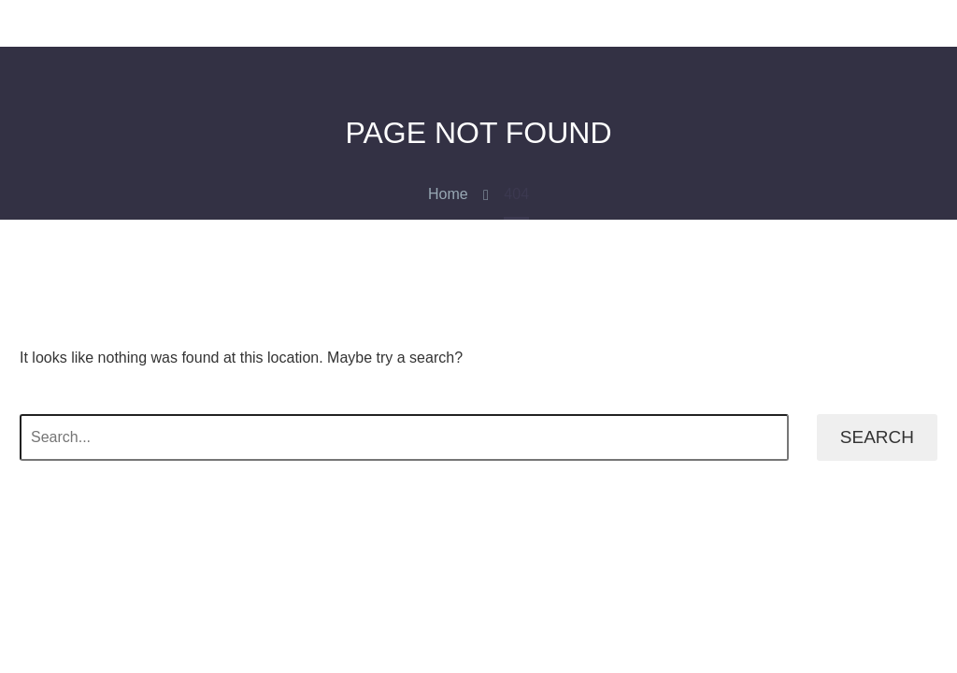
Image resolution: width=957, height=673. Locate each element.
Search (877, 437)
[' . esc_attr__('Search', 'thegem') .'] (404, 437)
